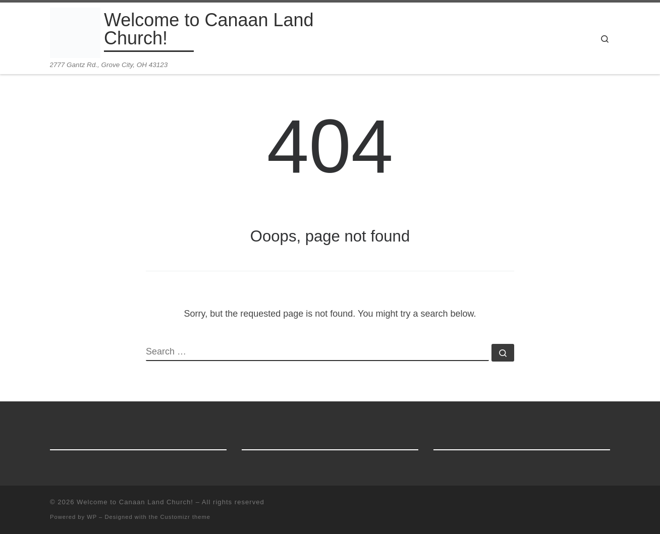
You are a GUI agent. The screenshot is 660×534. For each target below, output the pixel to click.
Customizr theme (185, 517)
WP (92, 517)
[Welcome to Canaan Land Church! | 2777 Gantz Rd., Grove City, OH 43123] (75, 31)
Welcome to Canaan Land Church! (135, 502)
